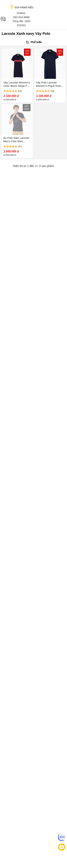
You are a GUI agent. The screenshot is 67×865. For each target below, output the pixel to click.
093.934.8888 (21, 17)
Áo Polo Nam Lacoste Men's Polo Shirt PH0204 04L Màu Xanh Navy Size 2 (16, 139)
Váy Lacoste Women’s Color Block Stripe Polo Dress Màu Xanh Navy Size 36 (17, 84)
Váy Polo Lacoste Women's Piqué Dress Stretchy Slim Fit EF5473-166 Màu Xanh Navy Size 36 (50, 84)
